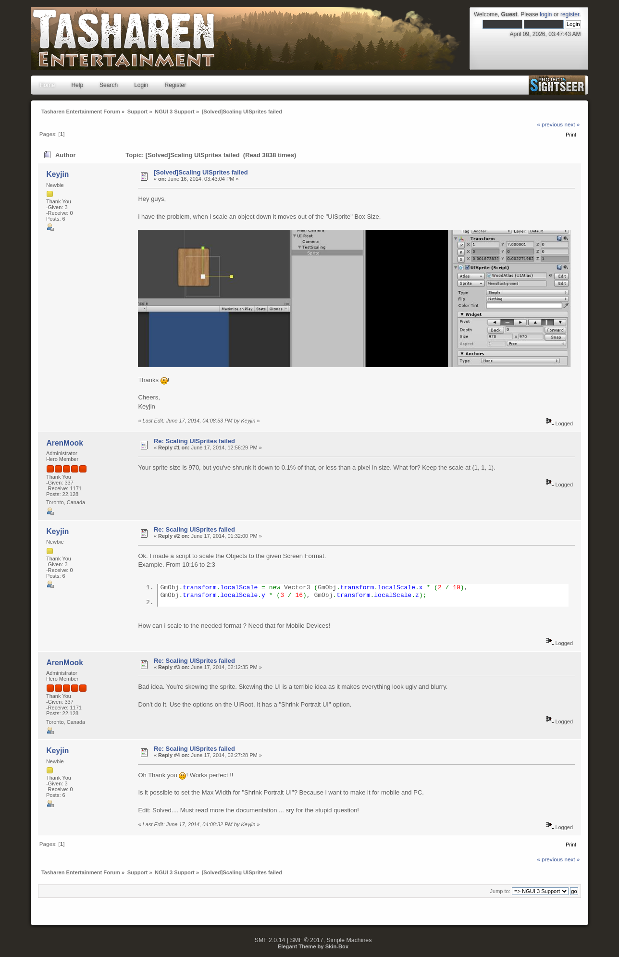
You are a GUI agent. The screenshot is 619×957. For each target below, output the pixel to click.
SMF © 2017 (306, 941)
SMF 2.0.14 (270, 941)
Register (175, 85)
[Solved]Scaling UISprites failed (201, 172)
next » (572, 124)
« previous (550, 124)
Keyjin (58, 174)
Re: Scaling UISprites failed (194, 441)
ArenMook (65, 443)
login (546, 14)
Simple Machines (349, 941)
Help (77, 85)
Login (141, 85)
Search (108, 85)
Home (47, 85)
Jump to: (500, 892)
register (569, 14)
